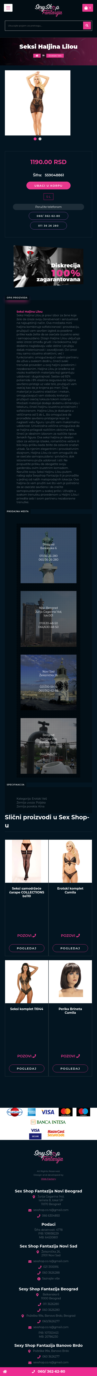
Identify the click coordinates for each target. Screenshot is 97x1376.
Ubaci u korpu (48, 185)
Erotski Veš (55, 55)
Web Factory (48, 1178)
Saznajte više (51, 1278)
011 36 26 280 (48, 225)
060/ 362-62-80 (48, 216)
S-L (48, 197)
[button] (35, 138)
